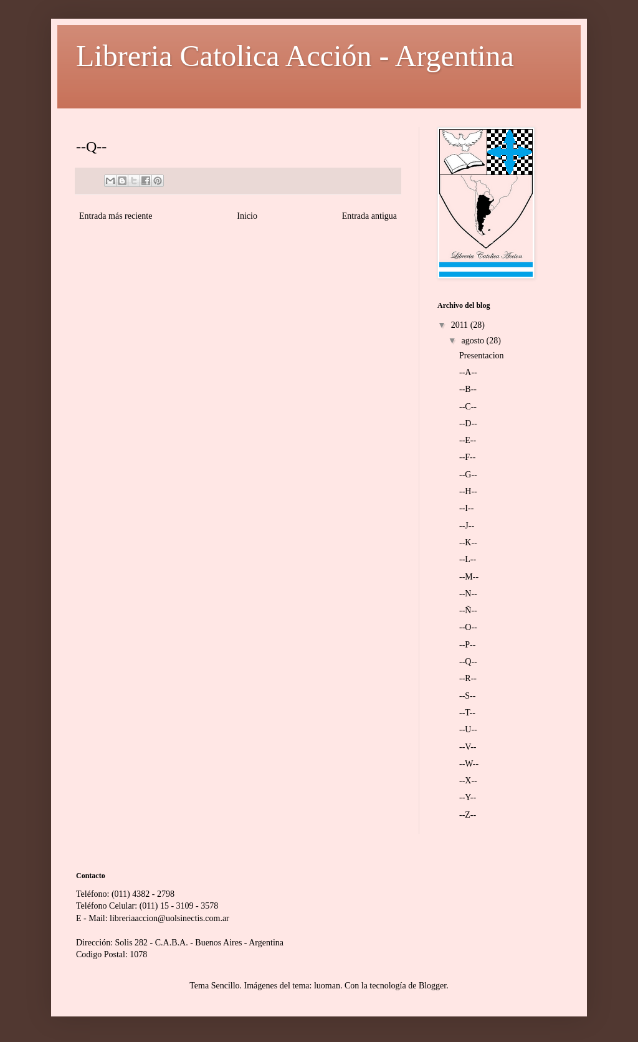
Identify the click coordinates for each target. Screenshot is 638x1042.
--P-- (467, 644)
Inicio (247, 216)
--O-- (468, 627)
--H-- (468, 491)
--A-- (468, 372)
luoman (327, 985)
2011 (460, 325)
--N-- (468, 593)
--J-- (466, 525)
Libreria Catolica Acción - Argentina (295, 55)
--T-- (467, 712)
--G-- (468, 474)
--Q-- (468, 661)
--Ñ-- (468, 610)
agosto (473, 340)
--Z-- (467, 815)
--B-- (468, 389)
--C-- (468, 406)
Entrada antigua (369, 216)
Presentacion (481, 355)
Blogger (432, 985)
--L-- (467, 559)
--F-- (467, 457)
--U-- (468, 729)
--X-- (468, 780)
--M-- (468, 576)
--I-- (466, 508)
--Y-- (467, 797)
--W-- (468, 763)
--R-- (468, 678)
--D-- (468, 423)
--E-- (467, 440)
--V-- (467, 747)
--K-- (468, 542)
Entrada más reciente (115, 216)
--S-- (467, 695)
